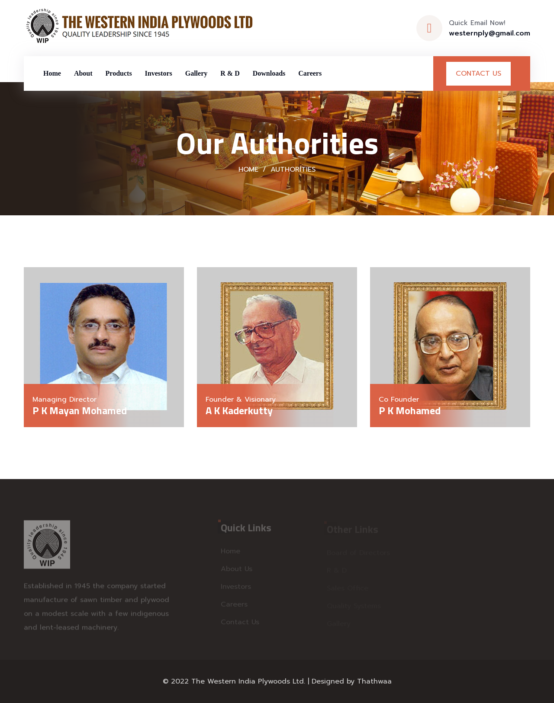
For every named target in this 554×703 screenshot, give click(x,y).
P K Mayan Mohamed (79, 410)
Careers (310, 73)
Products (119, 73)
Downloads (269, 73)
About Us (236, 571)
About (83, 73)
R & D (229, 73)
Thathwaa (374, 681)
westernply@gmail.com (489, 33)
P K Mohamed (410, 410)
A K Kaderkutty (239, 410)
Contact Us (478, 73)
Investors (158, 73)
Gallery (196, 73)
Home (52, 73)
